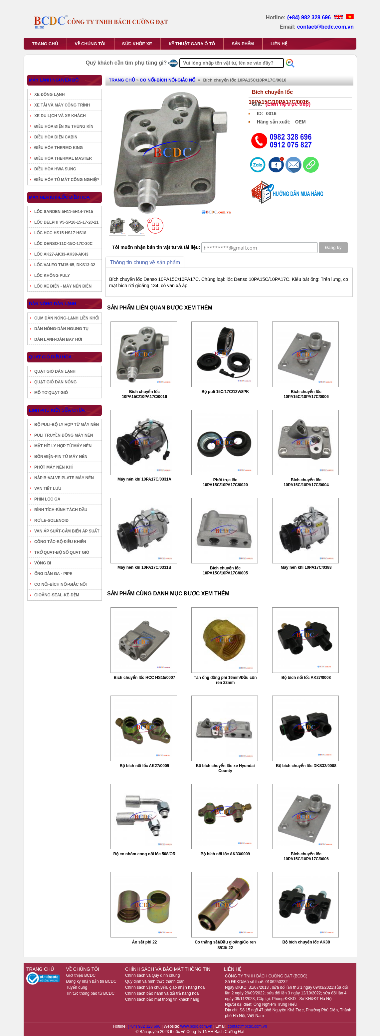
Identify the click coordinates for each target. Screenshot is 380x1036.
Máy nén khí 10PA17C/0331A (144, 479)
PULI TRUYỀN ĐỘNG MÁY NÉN (63, 435)
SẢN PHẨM (243, 43)
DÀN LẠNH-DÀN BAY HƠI (58, 339)
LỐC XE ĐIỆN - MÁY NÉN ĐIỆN (63, 286)
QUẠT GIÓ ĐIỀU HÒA (50, 356)
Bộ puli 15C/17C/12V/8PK (225, 391)
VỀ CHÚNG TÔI (90, 43)
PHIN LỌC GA (47, 499)
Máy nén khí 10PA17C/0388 (306, 567)
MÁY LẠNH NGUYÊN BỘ (54, 80)
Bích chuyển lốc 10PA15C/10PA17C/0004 (306, 482)
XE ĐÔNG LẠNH (49, 94)
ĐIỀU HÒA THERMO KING (58, 147)
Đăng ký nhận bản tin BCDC (91, 981)
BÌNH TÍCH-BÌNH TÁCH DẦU (60, 510)
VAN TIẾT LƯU (47, 488)
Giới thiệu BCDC (81, 975)
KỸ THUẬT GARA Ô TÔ (192, 43)
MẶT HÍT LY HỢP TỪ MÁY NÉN (63, 446)
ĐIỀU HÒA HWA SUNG (55, 169)
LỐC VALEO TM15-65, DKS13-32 (64, 265)
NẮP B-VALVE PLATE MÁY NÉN (64, 478)
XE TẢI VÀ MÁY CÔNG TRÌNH (62, 105)
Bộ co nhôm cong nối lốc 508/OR (144, 854)
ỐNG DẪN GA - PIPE (53, 573)
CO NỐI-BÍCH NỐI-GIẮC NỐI (60, 584)
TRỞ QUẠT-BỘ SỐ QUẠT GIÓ (61, 552)
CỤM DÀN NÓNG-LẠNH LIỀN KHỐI (66, 318)
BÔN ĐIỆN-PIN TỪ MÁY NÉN (61, 456)
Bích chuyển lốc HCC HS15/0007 (144, 677)
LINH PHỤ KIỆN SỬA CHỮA (57, 410)
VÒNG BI (42, 563)
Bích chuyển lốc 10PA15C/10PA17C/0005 (225, 570)
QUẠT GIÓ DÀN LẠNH (55, 371)
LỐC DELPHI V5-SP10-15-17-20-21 (66, 222)
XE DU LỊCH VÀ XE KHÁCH (60, 115)
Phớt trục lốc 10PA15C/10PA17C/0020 (225, 482)
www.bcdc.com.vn (196, 1026)
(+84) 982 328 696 (309, 17)
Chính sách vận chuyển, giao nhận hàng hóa (165, 987)
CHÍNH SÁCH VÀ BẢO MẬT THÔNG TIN (167, 969)
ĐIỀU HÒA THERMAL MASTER (63, 158)
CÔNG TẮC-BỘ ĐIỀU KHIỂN (60, 541)
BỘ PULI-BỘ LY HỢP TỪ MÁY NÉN (66, 424)
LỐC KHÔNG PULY (52, 275)
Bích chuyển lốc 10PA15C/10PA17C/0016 (144, 394)
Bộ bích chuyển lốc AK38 (306, 942)
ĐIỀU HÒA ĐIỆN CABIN (56, 137)
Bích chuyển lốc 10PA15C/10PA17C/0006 (306, 394)
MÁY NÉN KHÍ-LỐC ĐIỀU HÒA (59, 197)
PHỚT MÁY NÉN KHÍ (53, 467)
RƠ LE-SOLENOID (51, 520)
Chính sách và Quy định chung (152, 975)
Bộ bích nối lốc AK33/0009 (225, 854)
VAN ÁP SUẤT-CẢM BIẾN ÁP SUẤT (66, 531)
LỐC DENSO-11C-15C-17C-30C (63, 243)
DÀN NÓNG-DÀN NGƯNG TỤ (61, 328)
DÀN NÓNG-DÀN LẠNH (52, 303)
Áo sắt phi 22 (144, 942)
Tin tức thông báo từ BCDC (90, 993)
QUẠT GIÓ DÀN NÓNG (55, 382)
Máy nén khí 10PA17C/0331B (144, 567)
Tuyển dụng (77, 987)
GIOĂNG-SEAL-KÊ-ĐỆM (56, 595)
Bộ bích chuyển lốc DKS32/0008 (306, 765)
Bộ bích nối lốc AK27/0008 (306, 677)
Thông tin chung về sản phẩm (145, 262)
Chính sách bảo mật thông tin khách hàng (162, 999)
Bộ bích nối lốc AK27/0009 (144, 765)
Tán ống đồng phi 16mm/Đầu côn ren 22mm (225, 680)
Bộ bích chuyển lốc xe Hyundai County (225, 768)
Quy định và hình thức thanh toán (154, 981)
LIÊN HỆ (279, 43)
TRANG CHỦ (45, 43)
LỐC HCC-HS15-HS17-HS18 (60, 233)
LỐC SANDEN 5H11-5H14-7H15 (63, 211)
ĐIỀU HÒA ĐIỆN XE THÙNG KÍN (64, 126)
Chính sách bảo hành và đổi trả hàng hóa (162, 993)
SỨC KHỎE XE (137, 43)
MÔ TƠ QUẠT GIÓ (51, 392)
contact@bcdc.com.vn (325, 27)
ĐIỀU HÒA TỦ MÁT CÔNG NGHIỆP (66, 179)
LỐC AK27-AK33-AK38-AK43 (61, 254)
